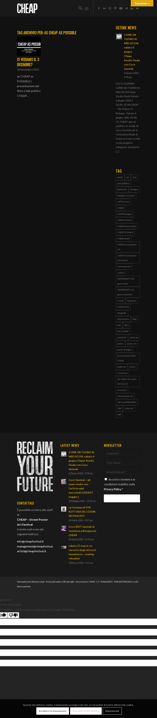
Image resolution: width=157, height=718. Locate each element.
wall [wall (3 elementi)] (119, 414)
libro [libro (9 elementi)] (127, 325)
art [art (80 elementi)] (127, 177)
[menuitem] (78, 8)
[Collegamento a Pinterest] (115, 8)
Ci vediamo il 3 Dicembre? (28, 62)
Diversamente (24, 586)
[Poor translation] (13, 615)
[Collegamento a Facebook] (99, 8)
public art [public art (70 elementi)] (121, 367)
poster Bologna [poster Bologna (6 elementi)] (124, 349)
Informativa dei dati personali (31, 581)
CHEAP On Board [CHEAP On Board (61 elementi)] (125, 232)
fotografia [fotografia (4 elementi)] (121, 313)
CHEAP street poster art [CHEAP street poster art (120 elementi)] (127, 247)
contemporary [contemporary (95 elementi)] (124, 266)
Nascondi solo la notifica (86, 711)
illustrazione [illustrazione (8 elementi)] (123, 319)
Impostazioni (112, 711)
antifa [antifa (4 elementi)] (120, 177)
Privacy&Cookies (54, 581)
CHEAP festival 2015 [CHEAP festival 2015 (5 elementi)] (126, 226)
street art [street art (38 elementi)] (122, 390)
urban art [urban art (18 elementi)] (129, 408)
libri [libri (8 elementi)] (119, 325)
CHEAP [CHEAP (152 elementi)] (120, 208)
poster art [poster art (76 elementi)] (131, 343)
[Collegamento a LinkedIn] (132, 8)
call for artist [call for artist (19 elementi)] (123, 201)
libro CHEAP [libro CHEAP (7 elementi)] (122, 331)
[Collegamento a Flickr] (104, 8)
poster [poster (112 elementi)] (120, 343)
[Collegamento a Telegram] (126, 8)
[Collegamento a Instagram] (110, 8)
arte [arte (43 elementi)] (135, 177)
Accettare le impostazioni (52, 711)
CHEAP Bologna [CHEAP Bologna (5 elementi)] (124, 214)
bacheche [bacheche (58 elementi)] (122, 189)
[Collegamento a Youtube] (121, 8)
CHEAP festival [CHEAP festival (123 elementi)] (124, 220)
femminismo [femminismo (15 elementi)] (123, 307)
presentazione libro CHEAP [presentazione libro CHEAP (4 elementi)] (126, 358)
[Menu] (87, 8)
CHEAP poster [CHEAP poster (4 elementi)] (123, 238)
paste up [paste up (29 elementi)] (134, 337)
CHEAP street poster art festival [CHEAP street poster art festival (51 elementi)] (127, 258)
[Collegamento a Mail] (137, 8)
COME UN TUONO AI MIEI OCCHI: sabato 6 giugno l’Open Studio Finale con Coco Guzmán (132, 51)
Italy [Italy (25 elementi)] (135, 319)
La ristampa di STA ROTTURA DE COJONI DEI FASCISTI (82, 511)
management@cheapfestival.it (36, 546)
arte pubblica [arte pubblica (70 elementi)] (123, 183)
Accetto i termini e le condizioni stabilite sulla (119, 484)
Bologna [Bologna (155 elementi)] (134, 189)
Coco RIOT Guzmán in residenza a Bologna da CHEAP (82, 531)
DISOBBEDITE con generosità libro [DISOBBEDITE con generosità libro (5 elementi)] (125, 292)
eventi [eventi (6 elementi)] (120, 300)
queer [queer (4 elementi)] (133, 367)
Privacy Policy (112, 489)
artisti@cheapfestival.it (31, 551)
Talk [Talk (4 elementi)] (119, 408)
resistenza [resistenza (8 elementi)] (122, 373)
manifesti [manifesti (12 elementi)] (121, 337)
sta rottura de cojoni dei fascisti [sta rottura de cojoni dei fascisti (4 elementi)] (126, 381)
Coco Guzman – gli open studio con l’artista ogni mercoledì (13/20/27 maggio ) (81, 488)
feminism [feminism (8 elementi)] (131, 300)
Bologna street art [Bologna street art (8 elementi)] (126, 195)
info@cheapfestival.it (30, 541)
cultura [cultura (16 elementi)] (120, 272)
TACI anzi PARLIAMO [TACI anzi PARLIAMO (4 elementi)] (126, 402)
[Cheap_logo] (27, 8)
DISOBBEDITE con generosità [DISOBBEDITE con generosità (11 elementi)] (125, 281)
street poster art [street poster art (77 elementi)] (125, 396)
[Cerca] (78, 8)
